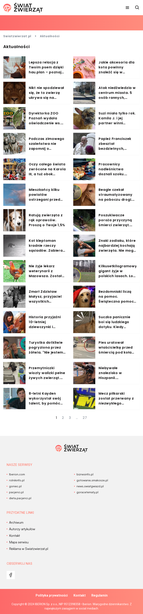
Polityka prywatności (52, 595)
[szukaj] (137, 7)
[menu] (127, 7)
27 (85, 417)
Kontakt (79, 595)
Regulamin (99, 595)
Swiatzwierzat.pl (17, 36)
